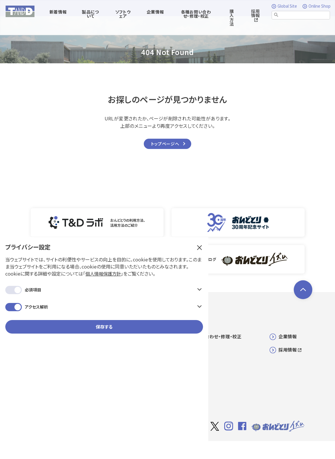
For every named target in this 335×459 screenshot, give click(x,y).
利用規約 (257, 446)
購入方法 (232, 18)
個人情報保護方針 (54, 99)
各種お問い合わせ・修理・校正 (212, 334)
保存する (50, 159)
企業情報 (287, 334)
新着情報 (117, 334)
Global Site (285, 6)
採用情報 (255, 15)
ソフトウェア (120, 347)
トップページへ (165, 144)
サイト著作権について (223, 446)
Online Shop (316, 6)
